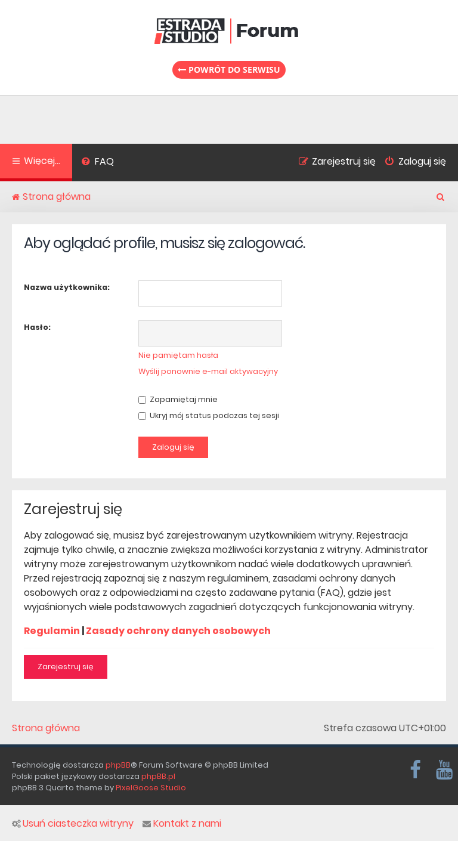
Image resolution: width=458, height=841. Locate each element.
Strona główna (46, 728)
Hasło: (37, 327)
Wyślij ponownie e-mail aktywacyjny (208, 371)
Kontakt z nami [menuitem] (182, 823)
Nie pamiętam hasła (178, 355)
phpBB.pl (158, 776)
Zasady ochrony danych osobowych (178, 631)
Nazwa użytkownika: (67, 287)
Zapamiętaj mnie (178, 399)
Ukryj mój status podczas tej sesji (208, 415)
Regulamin (52, 631)
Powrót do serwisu (229, 69)
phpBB (118, 765)
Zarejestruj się (66, 666)
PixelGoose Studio (151, 788)
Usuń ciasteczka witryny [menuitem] (73, 823)
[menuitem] (97, 163)
